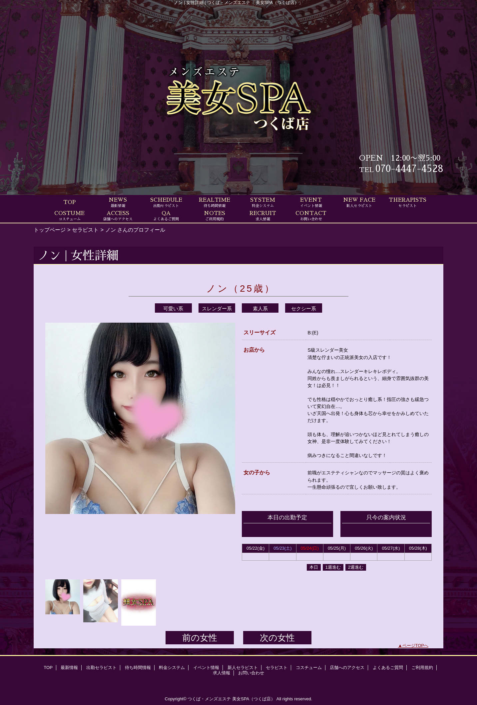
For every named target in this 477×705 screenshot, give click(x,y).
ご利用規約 (422, 667)
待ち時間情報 (138, 667)
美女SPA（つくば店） (253, 698)
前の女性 (199, 638)
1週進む (333, 567)
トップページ (50, 230)
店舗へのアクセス (347, 667)
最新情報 (69, 667)
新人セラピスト (243, 667)
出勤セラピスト (101, 667)
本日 (313, 567)
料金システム (172, 667)
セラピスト (85, 230)
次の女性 (277, 638)
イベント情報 (206, 667)
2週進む (355, 567)
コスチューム (309, 667)
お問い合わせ (251, 672)
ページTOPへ (415, 645)
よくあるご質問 (388, 667)
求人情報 (221, 672)
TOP (69, 202)
